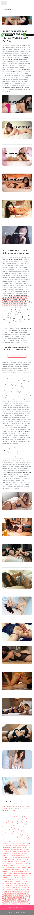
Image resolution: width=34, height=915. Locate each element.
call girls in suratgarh (16, 891)
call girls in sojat (12, 897)
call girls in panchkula (17, 879)
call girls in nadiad (12, 873)
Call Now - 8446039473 (17, 356)
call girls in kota (12, 851)
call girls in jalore (18, 863)
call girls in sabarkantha (21, 823)
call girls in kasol (14, 861)
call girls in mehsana (15, 855)
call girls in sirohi (15, 843)
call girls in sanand (21, 829)
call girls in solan (16, 859)
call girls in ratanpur (20, 893)
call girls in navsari (16, 825)
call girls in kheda (12, 841)
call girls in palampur (14, 881)
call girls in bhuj (11, 847)
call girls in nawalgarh (18, 871)
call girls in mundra (19, 875)
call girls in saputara (15, 833)
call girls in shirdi (13, 885)
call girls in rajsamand (21, 867)
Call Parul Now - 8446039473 (17, 907)
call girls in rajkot (17, 817)
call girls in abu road (16, 849)
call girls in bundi (16, 869)
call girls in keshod (14, 827)
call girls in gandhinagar (21, 821)
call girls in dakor (22, 857)
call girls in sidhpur (16, 901)
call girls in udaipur (18, 845)
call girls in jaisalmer (13, 865)
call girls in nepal (13, 904)
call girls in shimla (16, 831)
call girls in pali (13, 857)
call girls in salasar (22, 899)
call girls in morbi (13, 835)
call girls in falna (16, 883)
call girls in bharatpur (18, 895)
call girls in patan (22, 851)
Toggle (4, 3)
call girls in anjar (15, 877)
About (14, 806)
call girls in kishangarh (20, 889)
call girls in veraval (20, 839)
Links (18, 806)
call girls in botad (22, 841)
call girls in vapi (14, 819)
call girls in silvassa (22, 847)
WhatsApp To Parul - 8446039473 (17, 912)
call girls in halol (16, 853)
